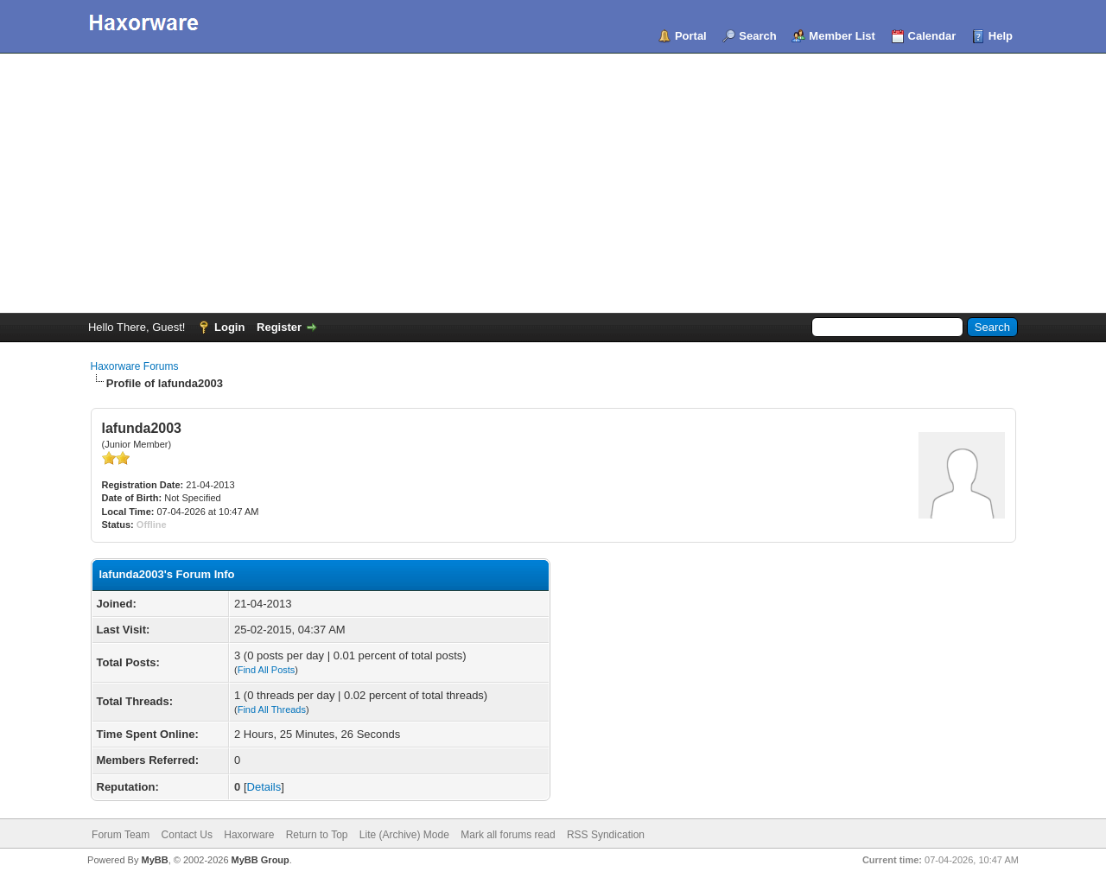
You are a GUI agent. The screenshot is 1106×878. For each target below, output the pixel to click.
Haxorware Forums (135, 366)
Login (229, 327)
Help (1000, 35)
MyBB (154, 860)
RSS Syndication (606, 835)
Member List (842, 35)
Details (264, 786)
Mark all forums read (508, 835)
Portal (691, 35)
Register (279, 327)
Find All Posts (267, 670)
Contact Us (187, 835)
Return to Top (317, 835)
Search (757, 35)
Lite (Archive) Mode (404, 835)
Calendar (932, 35)
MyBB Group (260, 860)
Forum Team (120, 835)
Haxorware (249, 835)
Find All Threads (272, 709)
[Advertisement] (553, 183)
